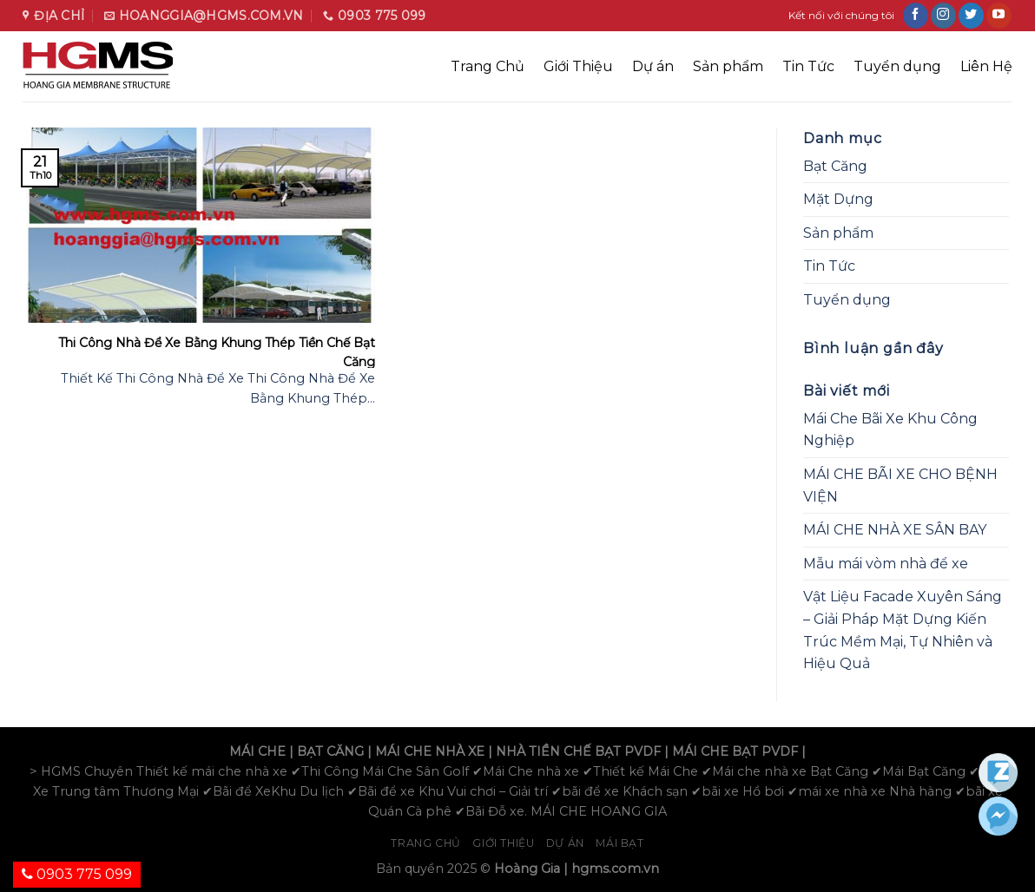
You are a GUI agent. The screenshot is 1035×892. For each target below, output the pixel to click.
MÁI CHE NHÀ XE (430, 751)
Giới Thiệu (578, 66)
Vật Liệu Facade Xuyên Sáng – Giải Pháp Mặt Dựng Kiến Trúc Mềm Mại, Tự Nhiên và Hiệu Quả (902, 630)
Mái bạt (619, 842)
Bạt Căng (835, 166)
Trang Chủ (487, 66)
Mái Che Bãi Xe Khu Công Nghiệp (890, 429)
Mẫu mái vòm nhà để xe (885, 563)
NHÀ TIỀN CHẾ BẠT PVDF (578, 751)
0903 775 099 (77, 874)
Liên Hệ (986, 66)
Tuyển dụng (897, 66)
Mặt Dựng (838, 199)
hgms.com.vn (615, 868)
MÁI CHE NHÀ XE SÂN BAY (894, 529)
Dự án (653, 66)
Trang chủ (426, 842)
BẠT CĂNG (330, 751)
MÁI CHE (257, 751)
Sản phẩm (728, 66)
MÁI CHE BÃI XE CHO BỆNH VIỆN (900, 485)
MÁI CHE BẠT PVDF (735, 751)
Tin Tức (808, 66)
